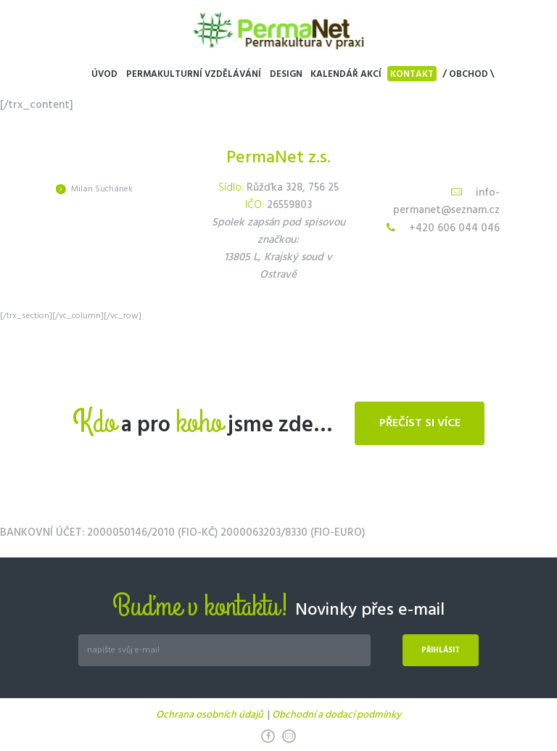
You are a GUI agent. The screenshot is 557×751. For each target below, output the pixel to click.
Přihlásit (440, 650)
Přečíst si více (420, 423)
